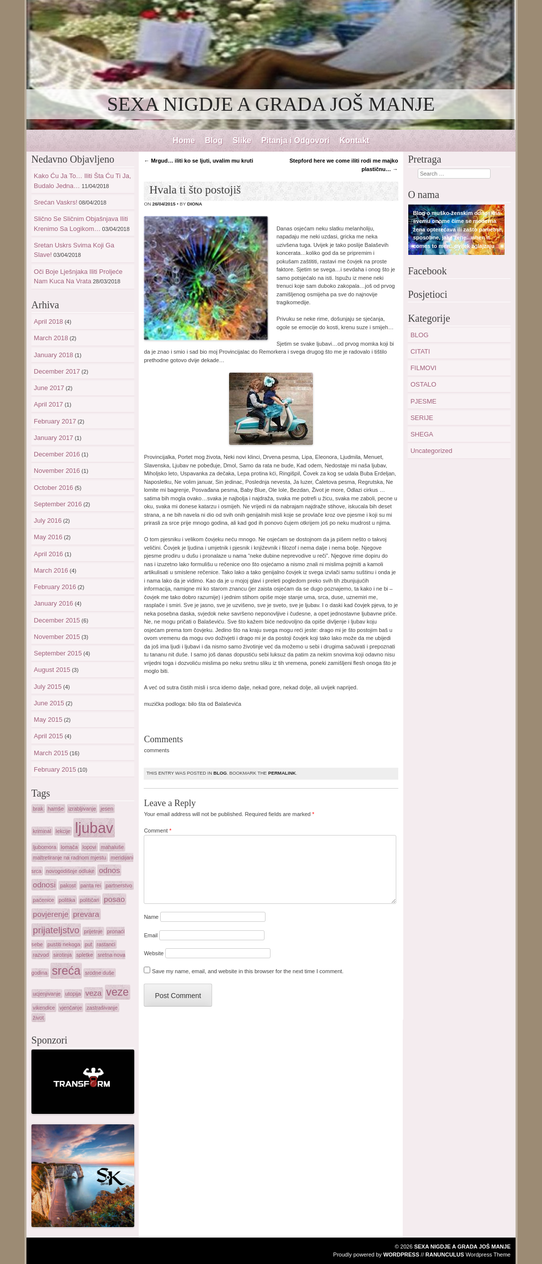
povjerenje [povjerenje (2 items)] (50, 914)
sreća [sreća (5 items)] (66, 970)
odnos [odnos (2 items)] (109, 870)
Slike (242, 140)
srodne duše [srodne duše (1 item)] (99, 973)
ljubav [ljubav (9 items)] (94, 828)
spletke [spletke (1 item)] (84, 955)
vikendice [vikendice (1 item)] (44, 1008)
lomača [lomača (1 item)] (69, 847)
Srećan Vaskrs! (55, 202)
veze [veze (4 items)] (117, 992)
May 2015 (48, 719)
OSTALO (423, 384)
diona (194, 204)
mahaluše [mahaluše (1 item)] (112, 847)
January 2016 (53, 603)
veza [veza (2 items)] (93, 993)
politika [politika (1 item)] (67, 900)
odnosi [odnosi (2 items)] (44, 884)
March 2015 (51, 753)
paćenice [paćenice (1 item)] (43, 900)
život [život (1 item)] (38, 1018)
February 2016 (55, 587)
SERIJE (421, 417)
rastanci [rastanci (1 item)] (106, 944)
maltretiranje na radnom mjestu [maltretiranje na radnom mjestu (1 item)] (69, 857)
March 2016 (51, 570)
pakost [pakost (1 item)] (67, 885)
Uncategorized (431, 450)
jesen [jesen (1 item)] (106, 809)
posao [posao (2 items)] (114, 899)
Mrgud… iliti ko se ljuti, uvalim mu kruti (198, 161)
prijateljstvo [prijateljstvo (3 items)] (56, 930)
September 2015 (58, 653)
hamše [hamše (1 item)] (56, 809)
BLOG (220, 773)
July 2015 (48, 686)
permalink (281, 773)
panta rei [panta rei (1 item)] (90, 885)
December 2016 (57, 454)
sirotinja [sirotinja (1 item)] (62, 955)
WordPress (401, 1255)
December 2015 (57, 620)
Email (151, 935)
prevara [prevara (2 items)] (86, 914)
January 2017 (53, 437)
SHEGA (421, 434)
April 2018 (48, 321)
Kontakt (354, 140)
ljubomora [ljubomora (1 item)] (44, 847)
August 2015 (52, 669)
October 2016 (53, 487)
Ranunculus (444, 1255)
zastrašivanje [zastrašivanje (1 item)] (101, 1008)
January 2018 (53, 355)
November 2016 (57, 470)
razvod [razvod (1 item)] (41, 955)
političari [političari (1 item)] (89, 900)
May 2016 (48, 537)
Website (154, 953)
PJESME (423, 401)
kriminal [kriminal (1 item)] (42, 831)
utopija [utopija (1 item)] (73, 994)
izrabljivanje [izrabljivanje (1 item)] (82, 809)
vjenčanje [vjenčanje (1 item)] (70, 1008)
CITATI (420, 351)
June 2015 (49, 703)
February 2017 (55, 421)
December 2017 (57, 371)
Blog (214, 140)
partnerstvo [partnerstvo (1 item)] (118, 885)
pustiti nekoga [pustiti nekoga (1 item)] (63, 944)
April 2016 (48, 554)
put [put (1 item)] (88, 944)
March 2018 (51, 338)
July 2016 (48, 520)
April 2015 (48, 736)
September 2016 (58, 504)
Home (184, 140)
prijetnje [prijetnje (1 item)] (93, 931)
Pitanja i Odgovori (295, 140)
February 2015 (55, 769)
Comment (157, 831)
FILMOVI (423, 368)
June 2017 (49, 388)
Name (151, 917)
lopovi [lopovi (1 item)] (89, 847)
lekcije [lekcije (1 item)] (63, 831)
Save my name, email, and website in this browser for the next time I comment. (247, 971)
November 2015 (57, 636)
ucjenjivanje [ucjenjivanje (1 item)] (47, 994)
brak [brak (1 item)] (38, 809)
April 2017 (48, 404)
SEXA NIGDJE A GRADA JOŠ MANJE (271, 104)
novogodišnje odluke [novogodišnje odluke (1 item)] (70, 871)
